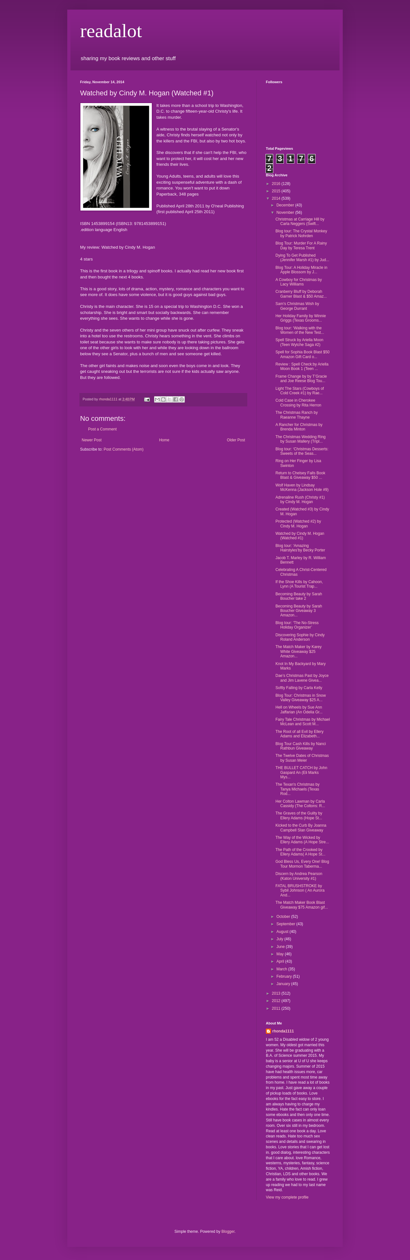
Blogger (227, 1231)
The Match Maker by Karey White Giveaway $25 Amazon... (298, 651)
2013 (277, 993)
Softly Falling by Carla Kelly (298, 688)
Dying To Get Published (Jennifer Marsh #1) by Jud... (302, 257)
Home (164, 440)
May (280, 954)
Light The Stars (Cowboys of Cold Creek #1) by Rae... (299, 390)
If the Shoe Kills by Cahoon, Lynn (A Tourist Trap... (299, 584)
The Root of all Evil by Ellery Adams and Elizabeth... (299, 733)
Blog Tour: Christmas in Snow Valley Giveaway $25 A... (300, 697)
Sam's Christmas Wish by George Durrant (297, 305)
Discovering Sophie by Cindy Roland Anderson (299, 637)
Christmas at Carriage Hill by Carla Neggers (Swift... (299, 221)
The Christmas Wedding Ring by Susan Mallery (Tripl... (300, 439)
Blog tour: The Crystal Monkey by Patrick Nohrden (301, 233)
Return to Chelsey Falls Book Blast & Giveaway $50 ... (300, 475)
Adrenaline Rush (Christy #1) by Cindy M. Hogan (300, 499)
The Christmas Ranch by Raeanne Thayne (296, 414)
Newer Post (92, 440)
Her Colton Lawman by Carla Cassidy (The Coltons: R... (300, 803)
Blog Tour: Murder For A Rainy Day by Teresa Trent (301, 245)
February (284, 976)
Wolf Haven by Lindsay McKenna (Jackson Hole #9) (302, 487)
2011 (277, 1008)
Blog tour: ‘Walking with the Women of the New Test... (299, 330)
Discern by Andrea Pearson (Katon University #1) (298, 875)
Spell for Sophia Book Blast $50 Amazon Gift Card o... (302, 354)
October (283, 916)
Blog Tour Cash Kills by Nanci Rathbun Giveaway (300, 746)
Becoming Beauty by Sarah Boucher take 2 (298, 596)
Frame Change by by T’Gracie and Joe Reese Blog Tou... (301, 378)
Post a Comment (102, 429)
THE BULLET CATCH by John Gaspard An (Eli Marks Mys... (301, 772)
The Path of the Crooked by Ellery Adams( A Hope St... (300, 851)
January (283, 984)
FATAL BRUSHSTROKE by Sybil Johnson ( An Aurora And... (299, 890)
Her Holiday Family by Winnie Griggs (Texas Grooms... (300, 318)
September (286, 924)
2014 (277, 198)
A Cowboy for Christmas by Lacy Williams (298, 281)
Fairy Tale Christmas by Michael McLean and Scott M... (302, 721)
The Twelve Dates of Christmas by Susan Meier (302, 757)
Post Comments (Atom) (123, 449)
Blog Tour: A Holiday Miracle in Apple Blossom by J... (301, 269)
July (280, 939)
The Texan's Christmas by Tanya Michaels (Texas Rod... (297, 789)
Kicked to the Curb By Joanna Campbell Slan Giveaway (300, 827)
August (283, 931)
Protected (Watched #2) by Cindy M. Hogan (298, 523)
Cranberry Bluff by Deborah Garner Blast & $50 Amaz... (301, 293)
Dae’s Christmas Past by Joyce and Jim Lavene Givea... (302, 677)
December (285, 205)
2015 (277, 191)
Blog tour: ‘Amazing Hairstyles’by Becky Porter (300, 547)
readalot (111, 30)
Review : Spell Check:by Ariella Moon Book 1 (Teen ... (301, 366)
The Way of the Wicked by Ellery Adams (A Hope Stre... (302, 839)
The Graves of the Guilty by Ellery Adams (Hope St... (298, 815)
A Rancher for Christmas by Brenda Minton (299, 426)
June (281, 946)
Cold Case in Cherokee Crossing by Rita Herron (298, 402)
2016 (277, 183)
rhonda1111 (283, 1031)
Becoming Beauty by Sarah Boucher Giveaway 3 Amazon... (298, 611)
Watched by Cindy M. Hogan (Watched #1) (299, 535)
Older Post (236, 440)
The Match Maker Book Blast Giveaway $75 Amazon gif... (301, 904)
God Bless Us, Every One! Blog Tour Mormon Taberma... (302, 863)
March (282, 969)
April (280, 961)
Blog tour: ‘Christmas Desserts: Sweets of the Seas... (301, 451)
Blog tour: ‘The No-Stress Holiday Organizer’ (297, 625)
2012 (277, 1001)
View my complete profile (287, 1197)
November (285, 212)
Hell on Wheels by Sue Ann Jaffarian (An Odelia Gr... (299, 709)
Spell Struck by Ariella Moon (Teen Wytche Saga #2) (299, 342)
